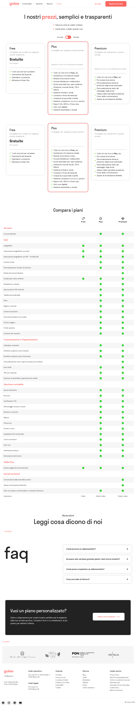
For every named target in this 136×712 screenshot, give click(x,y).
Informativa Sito (115, 682)
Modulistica (86, 680)
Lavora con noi (60, 677)
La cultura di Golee (61, 680)
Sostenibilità (59, 685)
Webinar (85, 682)
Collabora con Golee (62, 682)
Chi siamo (58, 675)
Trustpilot (8, 531)
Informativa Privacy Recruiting (119, 685)
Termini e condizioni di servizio (120, 680)
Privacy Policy (114, 675)
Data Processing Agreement (119, 677)
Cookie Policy (114, 688)
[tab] (97, 549)
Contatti (57, 688)
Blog (84, 675)
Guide (85, 677)
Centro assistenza (88, 688)
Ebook (85, 685)
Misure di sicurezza (116, 690)
